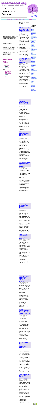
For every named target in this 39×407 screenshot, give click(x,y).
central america (7, 63)
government (7, 72)
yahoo (32, 16)
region (4, 61)
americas (5, 62)
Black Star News (34, 37)
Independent (33, 54)
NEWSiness (33, 62)
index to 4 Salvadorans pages (16, 19)
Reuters (32, 73)
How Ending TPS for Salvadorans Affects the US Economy (24, 206)
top (35, 404)
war (6, 75)
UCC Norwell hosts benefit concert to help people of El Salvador (24, 133)
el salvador (6, 65)
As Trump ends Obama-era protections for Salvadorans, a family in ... (23, 345)
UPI (32, 82)
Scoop (32, 74)
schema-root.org (7, 59)
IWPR (32, 53)
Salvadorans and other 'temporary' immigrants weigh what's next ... (24, 29)
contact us (30, 19)
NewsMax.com (33, 65)
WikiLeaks (33, 85)
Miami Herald (33, 57)
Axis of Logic (33, 33)
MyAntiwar (33, 61)
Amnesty (32, 30)
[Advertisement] (24, 92)
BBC (32, 34)
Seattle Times (33, 77)
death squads (8, 71)
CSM (32, 38)
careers (7, 67)
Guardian (32, 50)
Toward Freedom (34, 78)
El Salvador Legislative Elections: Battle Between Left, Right (24, 102)
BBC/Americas (33, 36)
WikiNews (33, 86)
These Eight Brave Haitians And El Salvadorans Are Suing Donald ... (24, 376)
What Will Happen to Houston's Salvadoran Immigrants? (24, 60)
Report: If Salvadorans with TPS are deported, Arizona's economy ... (24, 312)
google (35, 15)
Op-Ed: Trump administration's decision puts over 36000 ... (24, 236)
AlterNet (32, 29)
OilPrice (32, 66)
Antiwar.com (33, 32)
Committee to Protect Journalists (33, 41)
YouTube (35, 16)
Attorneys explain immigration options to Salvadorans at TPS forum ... (24, 278)
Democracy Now (34, 49)
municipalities (8, 73)
